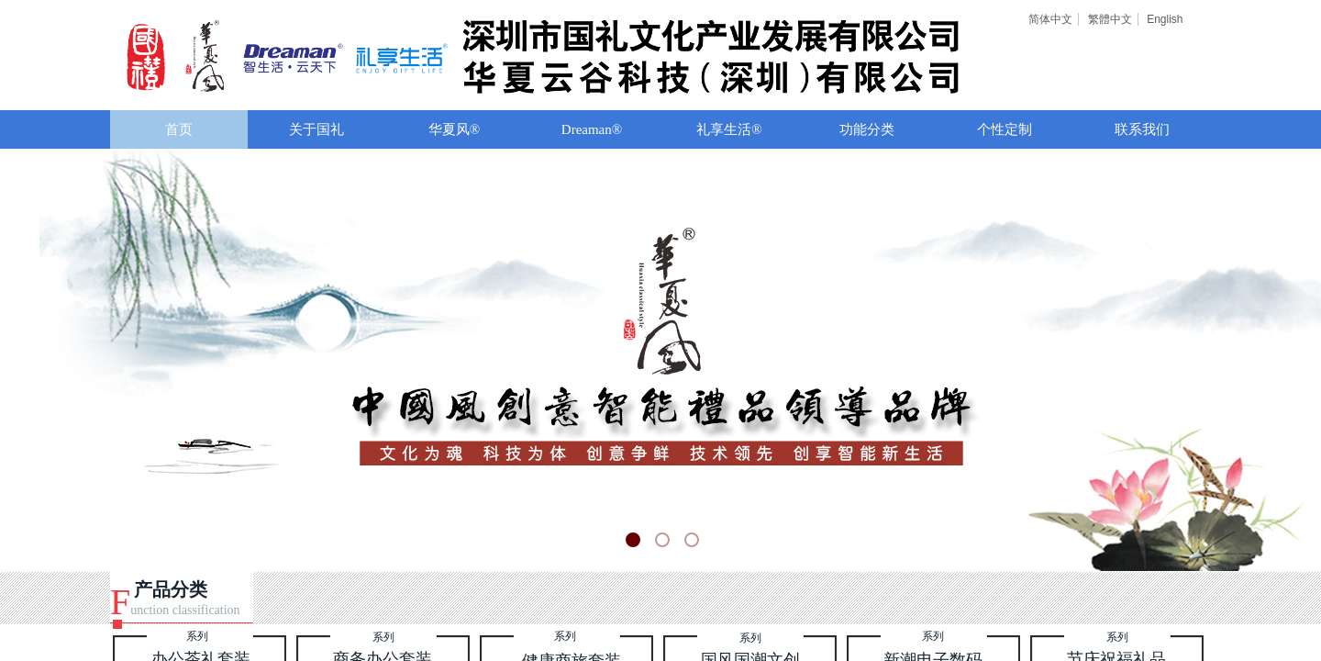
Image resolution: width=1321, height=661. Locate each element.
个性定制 (1004, 129)
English (1164, 19)
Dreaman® (591, 129)
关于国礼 (316, 129)
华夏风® (454, 129)
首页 (179, 129)
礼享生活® (728, 129)
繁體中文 (1110, 19)
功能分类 (866, 129)
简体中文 (1050, 19)
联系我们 (1142, 129)
